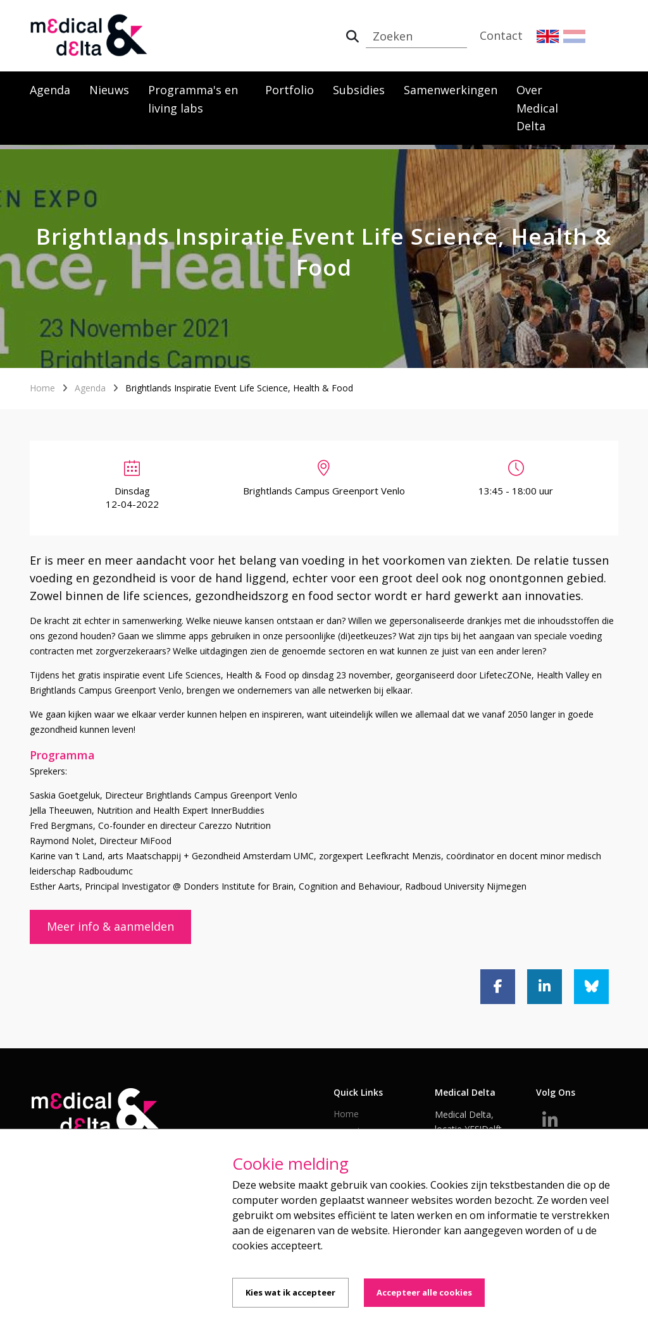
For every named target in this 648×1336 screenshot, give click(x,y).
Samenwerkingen (450, 89)
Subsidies (359, 89)
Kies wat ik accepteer (290, 1292)
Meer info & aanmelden (110, 926)
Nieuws (109, 89)
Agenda (50, 89)
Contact (501, 35)
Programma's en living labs (193, 99)
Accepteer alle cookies (424, 1292)
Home (42, 388)
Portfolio (289, 89)
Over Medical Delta (537, 108)
